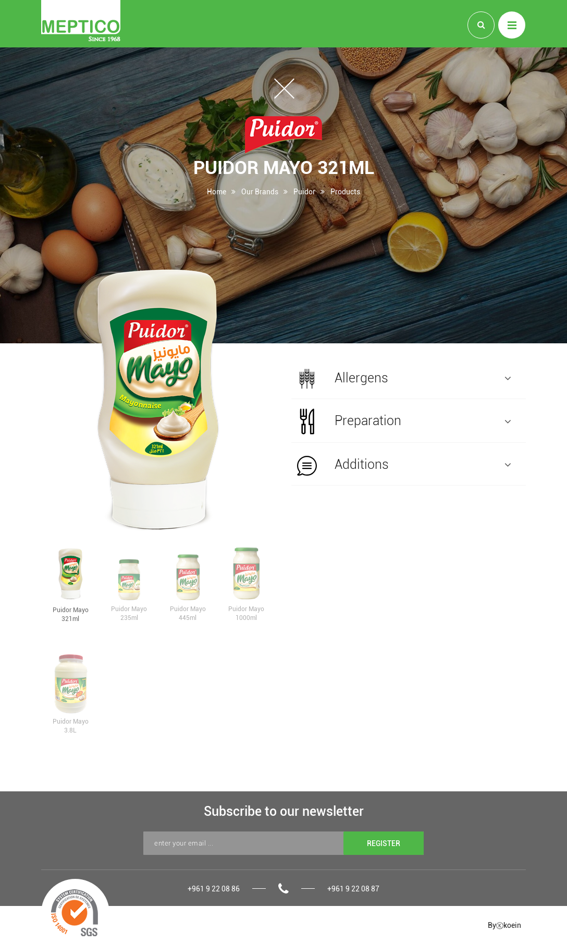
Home (216, 191)
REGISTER (383, 843)
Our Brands (259, 191)
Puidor (304, 191)
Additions (404, 465)
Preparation (404, 421)
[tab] (408, 377)
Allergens (404, 379)
